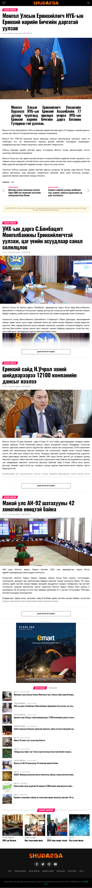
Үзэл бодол (60, 871)
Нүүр (10, 871)
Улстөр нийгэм (34, 871)
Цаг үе (81, 871)
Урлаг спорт (72, 871)
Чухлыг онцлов (20, 871)
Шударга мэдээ (48, 871)
